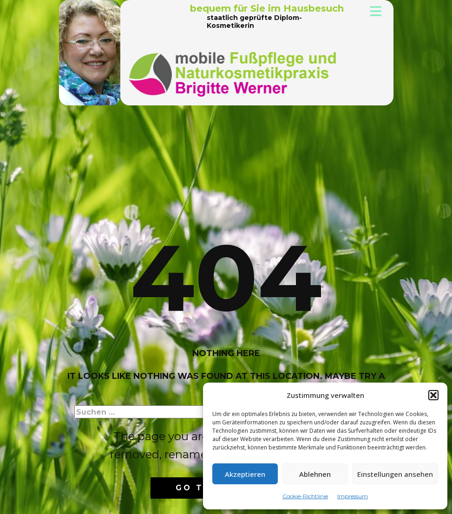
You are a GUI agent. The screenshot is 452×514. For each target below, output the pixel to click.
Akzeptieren (245, 474)
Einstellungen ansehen (395, 474)
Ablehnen (315, 474)
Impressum (352, 496)
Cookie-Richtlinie (305, 496)
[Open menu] (376, 11)
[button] (433, 395)
